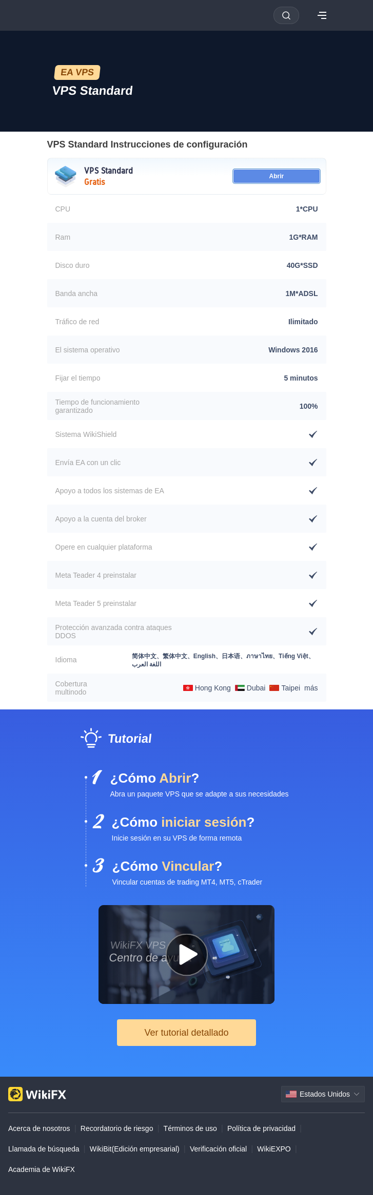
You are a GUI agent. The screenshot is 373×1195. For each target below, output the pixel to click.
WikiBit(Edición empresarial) (135, 1149)
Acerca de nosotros (39, 1128)
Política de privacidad (261, 1128)
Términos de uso (190, 1128)
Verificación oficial (218, 1149)
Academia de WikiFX (41, 1169)
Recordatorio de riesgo (117, 1128)
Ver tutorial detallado (186, 1033)
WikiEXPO (273, 1149)
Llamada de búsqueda (44, 1149)
